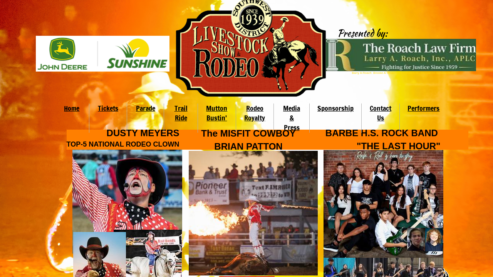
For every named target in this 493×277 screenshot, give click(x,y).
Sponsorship (335, 108)
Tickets (108, 108)
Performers (423, 108)
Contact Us (380, 113)
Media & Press (291, 117)
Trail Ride (181, 113)
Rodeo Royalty (254, 113)
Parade (145, 108)
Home (71, 108)
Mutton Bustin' (216, 113)
